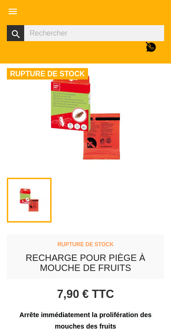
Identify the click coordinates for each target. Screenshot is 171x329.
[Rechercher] (85, 33)
